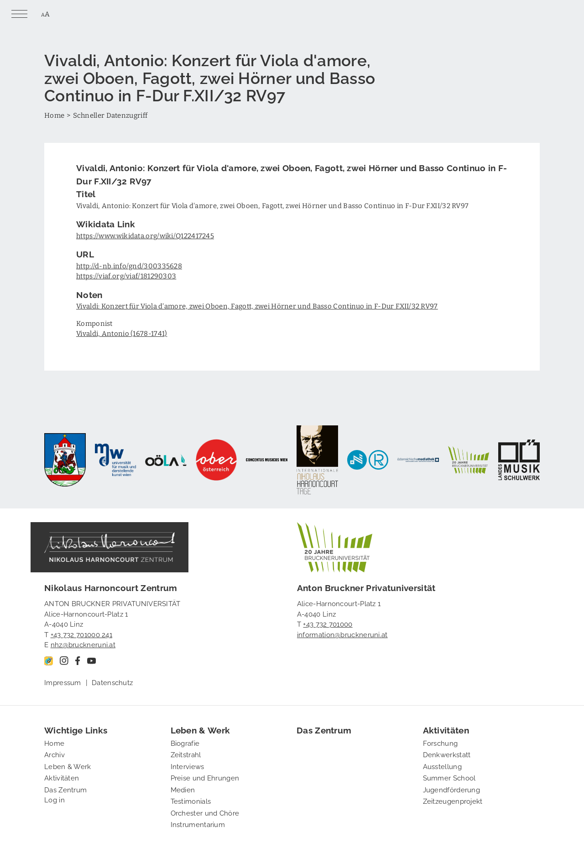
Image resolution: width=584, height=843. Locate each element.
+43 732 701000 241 (81, 634)
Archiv (54, 754)
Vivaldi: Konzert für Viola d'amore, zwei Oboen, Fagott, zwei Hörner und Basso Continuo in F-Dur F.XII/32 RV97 (257, 305)
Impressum (62, 681)
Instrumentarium (198, 823)
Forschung (440, 742)
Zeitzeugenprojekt (453, 800)
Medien (183, 789)
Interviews (187, 765)
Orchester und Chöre (205, 812)
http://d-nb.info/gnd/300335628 (129, 265)
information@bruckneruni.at (342, 634)
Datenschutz (112, 681)
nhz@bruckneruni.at (83, 644)
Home (54, 115)
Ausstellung (442, 765)
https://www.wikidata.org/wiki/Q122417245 (145, 235)
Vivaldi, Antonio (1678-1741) (121, 333)
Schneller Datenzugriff (110, 115)
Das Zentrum (65, 789)
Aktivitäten (61, 777)
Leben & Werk (67, 765)
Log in (54, 799)
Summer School (449, 777)
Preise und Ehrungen (205, 777)
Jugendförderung (451, 789)
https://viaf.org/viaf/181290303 (126, 275)
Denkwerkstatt (447, 754)
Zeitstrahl (186, 754)
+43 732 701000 (327, 623)
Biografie (185, 742)
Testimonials (191, 800)
